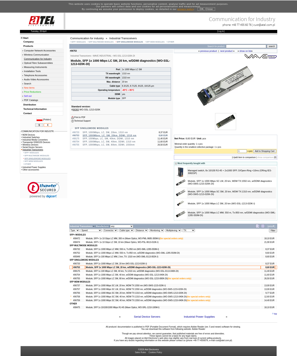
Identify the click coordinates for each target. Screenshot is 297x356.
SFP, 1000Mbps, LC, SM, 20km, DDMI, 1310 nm (109, 135)
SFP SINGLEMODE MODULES (130, 42)
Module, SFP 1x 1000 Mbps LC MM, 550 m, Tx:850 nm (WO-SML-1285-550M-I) (122, 249)
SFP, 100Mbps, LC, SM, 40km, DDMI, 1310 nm (108, 138)
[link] (43, 190)
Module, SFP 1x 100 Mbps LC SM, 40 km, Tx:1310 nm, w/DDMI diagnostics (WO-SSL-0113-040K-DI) (132, 271)
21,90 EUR (269, 242)
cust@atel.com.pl (264, 25)
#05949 (76, 256)
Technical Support (82, 121)
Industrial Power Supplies (199, 316)
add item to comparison (245, 157)
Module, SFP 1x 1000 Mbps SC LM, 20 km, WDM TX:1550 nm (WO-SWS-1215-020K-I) (126, 285)
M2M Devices (28, 135)
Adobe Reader (198, 329)
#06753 (76, 267)
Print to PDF (79, 117)
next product (226, 51)
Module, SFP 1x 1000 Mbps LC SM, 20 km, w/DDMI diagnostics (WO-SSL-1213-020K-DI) (128, 267)
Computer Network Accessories (40, 50)
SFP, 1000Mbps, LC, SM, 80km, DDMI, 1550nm (109, 145)
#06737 (76, 285)
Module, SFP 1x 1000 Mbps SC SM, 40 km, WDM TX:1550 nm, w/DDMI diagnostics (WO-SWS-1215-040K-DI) (136, 300)
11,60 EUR (269, 275)
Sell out (28, 96)
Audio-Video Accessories (36, 79)
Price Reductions (32, 92)
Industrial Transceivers (32, 150)
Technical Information (35, 109)
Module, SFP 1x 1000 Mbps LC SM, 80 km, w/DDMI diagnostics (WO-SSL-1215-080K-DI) (127, 278)
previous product (208, 51)
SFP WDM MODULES (155, 42)
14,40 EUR (269, 300)
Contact (27, 113)
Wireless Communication (36, 54)
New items (29, 87)
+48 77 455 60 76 (242, 25)
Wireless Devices (29, 145)
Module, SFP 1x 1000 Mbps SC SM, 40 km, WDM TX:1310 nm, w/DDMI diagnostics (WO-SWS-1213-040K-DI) (136, 297)
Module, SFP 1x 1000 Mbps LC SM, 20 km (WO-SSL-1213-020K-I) (221, 203)
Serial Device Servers (147, 316)
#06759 (76, 300)
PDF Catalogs (31, 100)
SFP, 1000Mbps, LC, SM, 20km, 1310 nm (105, 132)
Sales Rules (140, 352)
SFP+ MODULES (78, 42)
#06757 (76, 289)
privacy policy (185, 9)
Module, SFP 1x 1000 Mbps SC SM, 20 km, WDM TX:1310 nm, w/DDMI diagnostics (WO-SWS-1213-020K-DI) (136, 293)
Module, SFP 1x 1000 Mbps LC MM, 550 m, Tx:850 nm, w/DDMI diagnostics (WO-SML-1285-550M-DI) (133, 253)
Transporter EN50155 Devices (35, 142)
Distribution (29, 104)
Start (25, 38)
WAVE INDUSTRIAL (102, 56)
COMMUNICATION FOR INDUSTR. (37, 131)
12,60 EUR (269, 297)
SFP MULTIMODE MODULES (101, 42)
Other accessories (30, 170)
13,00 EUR (269, 285)
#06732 (76, 249)
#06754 (76, 275)
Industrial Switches (30, 137)
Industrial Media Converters (34, 140)
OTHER (171, 42)
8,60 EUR (270, 253)
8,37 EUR (270, 249)
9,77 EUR (270, 293)
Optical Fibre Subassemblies (38, 63)
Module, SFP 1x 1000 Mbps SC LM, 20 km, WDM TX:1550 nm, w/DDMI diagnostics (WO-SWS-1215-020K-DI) (136, 289)
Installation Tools (32, 71)
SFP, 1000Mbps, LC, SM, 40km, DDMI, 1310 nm (109, 142)
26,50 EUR (269, 278)
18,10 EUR (269, 238)
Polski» (47, 119)
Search (27, 83)
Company (28, 41)
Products (28, 46)
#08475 (76, 307)
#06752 (76, 253)
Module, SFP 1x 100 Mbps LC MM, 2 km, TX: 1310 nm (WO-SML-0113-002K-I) (122, 256)
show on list (245, 51)
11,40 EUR (269, 271)
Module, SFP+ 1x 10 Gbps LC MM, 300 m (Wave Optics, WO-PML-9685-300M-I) (123, 238)
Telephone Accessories (35, 75)
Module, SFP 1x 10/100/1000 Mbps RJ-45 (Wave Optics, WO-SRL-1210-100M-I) (122, 307)
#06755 (76, 278)
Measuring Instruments (35, 67)
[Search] (246, 46)
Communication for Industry (38, 59)
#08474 (76, 242)
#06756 (76, 293)
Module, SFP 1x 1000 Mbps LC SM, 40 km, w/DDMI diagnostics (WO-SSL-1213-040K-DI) (127, 275)
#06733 (76, 264)
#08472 (76, 238)
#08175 (76, 271)
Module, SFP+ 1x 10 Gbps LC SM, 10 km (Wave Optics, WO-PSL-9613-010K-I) (122, 242)
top (275, 314)
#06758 (76, 297)
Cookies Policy (155, 352)
